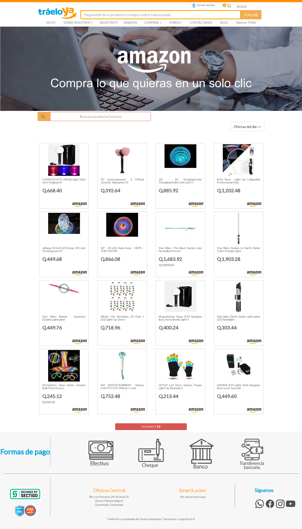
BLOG (224, 22)
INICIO (51, 22)
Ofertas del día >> (247, 126)
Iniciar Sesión (203, 5)
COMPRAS (152, 22)
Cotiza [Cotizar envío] (251, 15)
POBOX (175, 22)
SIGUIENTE (151, 426)
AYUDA (241, 6)
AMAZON (130, 22)
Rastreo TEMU (246, 22)
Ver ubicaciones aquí (193, 496)
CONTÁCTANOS (201, 22)
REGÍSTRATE (109, 22)
